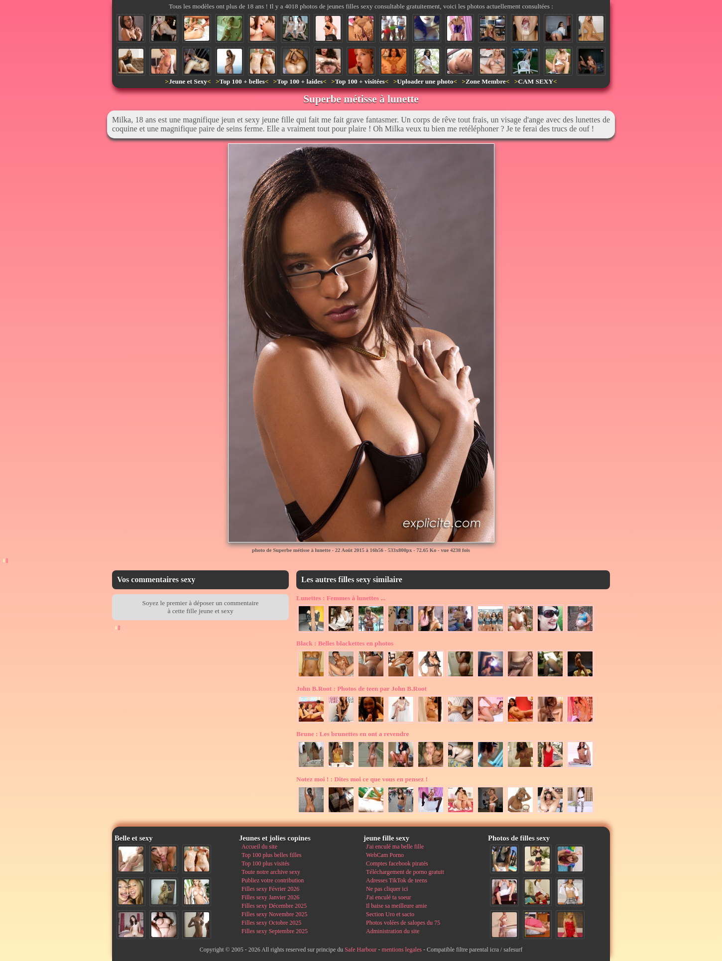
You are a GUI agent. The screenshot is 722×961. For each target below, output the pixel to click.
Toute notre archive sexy (270, 871)
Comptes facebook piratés (397, 863)
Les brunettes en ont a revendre (352, 734)
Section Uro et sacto (390, 914)
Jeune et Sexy (188, 81)
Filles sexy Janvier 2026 (270, 897)
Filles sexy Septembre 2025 (274, 931)
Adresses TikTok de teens (396, 880)
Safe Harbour (360, 949)
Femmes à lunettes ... (340, 598)
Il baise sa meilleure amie (396, 905)
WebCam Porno (385, 855)
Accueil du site (259, 846)
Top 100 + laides (300, 81)
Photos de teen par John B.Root (361, 688)
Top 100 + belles (241, 81)
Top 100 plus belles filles (271, 855)
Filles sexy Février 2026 (270, 888)
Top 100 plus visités (265, 863)
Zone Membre (486, 81)
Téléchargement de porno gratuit (405, 871)
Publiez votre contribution (272, 880)
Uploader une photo (425, 81)
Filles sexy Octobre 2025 (271, 922)
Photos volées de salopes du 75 (403, 922)
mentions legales (402, 949)
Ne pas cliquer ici (387, 888)
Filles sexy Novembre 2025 (274, 914)
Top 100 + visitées (360, 81)
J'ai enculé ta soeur (388, 897)
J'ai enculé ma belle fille (395, 846)
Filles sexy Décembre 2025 (274, 905)
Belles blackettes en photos (344, 643)
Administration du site (392, 931)
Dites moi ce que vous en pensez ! (362, 779)
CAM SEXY (535, 81)
